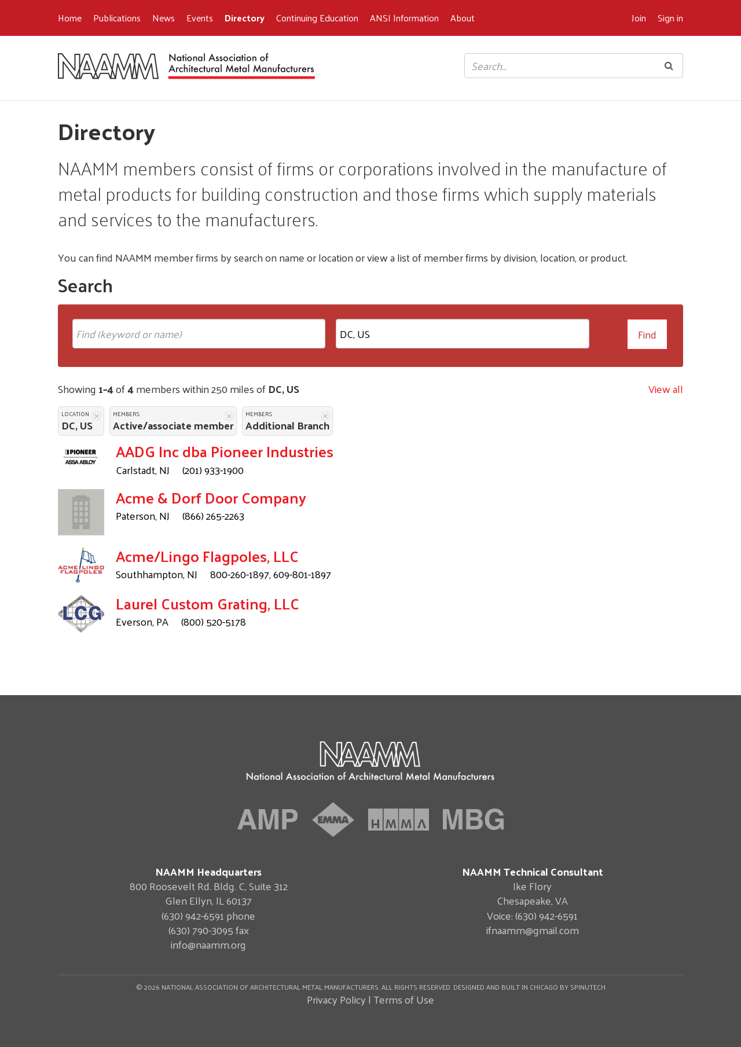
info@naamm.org (208, 944)
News (163, 17)
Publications (117, 17)
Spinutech (588, 986)
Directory (245, 17)
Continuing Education (317, 17)
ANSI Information (404, 17)
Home (70, 17)
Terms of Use (403, 999)
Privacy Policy (336, 999)
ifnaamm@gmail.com (532, 930)
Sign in (670, 17)
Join (639, 17)
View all (665, 388)
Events (199, 17)
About (462, 17)
